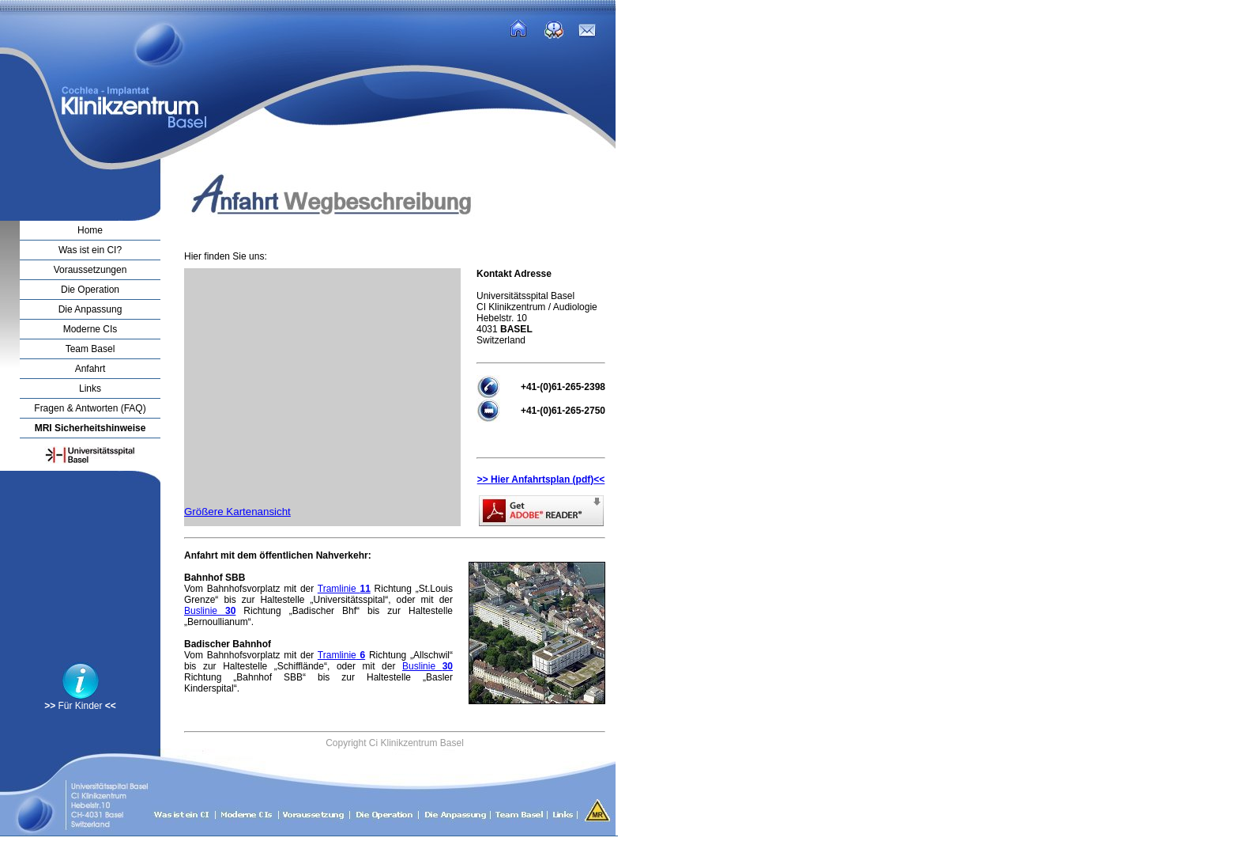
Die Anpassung (90, 309)
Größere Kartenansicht (237, 511)
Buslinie (209, 610)
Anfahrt (90, 368)
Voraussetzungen (90, 269)
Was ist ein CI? (90, 250)
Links (90, 388)
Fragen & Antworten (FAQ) (89, 408)
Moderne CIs (90, 329)
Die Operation (90, 289)
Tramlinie (344, 588)
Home (90, 230)
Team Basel (90, 348)
